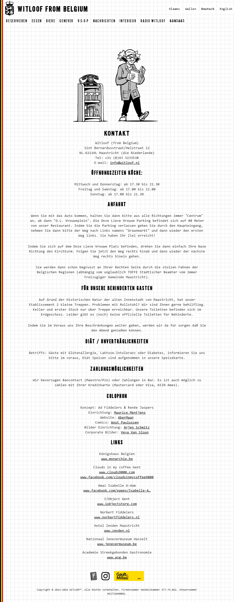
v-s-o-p (83, 22)
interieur (127, 22)
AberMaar (126, 418)
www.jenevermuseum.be (117, 544)
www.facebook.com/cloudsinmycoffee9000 (117, 477)
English (226, 9)
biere (50, 22)
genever (66, 22)
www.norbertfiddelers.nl (117, 517)
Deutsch (207, 9)
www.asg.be (117, 557)
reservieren (16, 22)
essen (37, 22)
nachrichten (104, 22)
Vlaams (174, 9)
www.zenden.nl (117, 531)
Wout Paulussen (125, 423)
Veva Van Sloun (135, 432)
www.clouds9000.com (117, 472)
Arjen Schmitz (137, 427)
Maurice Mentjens (130, 413)
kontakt (177, 22)
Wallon (190, 9)
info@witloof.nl (125, 163)
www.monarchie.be (117, 459)
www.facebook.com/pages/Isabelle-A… (117, 491)
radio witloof (152, 22)
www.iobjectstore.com (117, 504)
